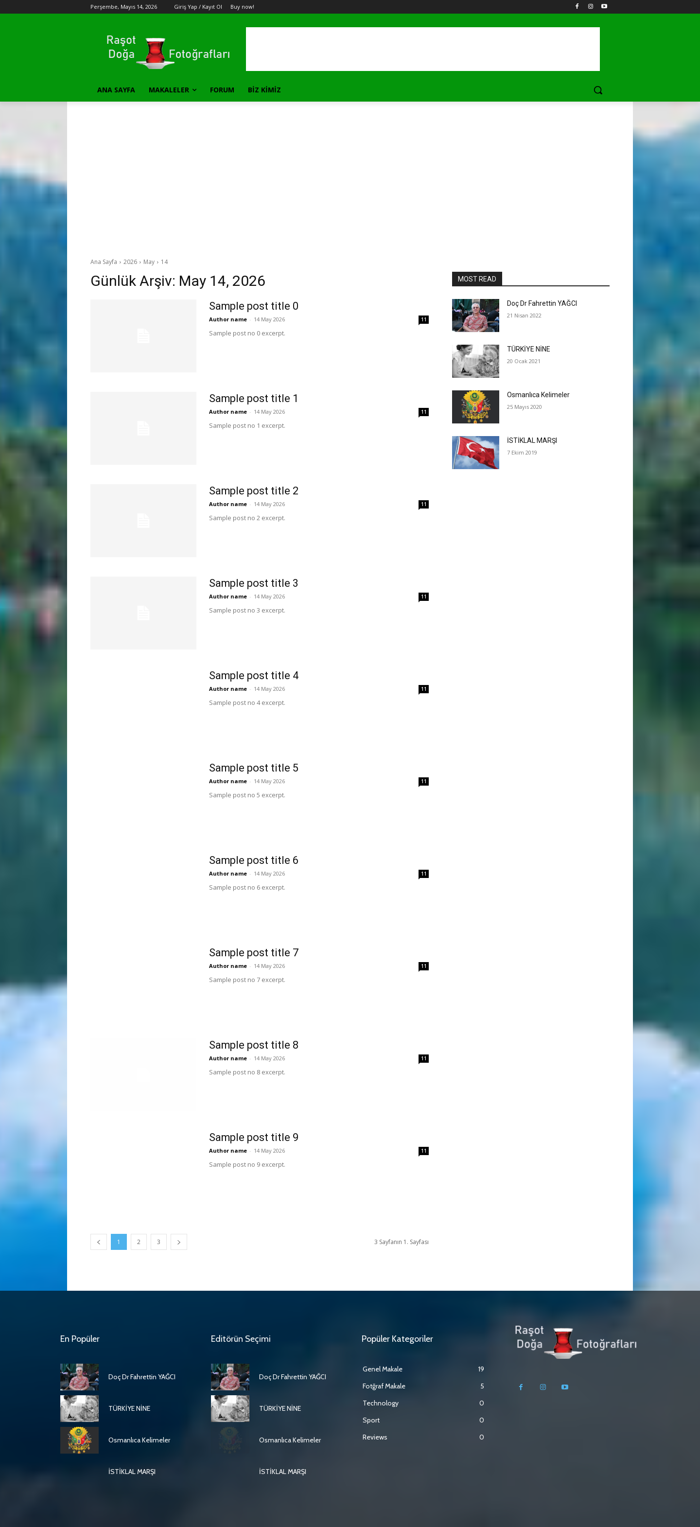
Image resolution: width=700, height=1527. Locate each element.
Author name (228, 319)
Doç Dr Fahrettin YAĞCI (542, 303)
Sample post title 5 (254, 768)
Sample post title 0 (254, 306)
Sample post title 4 (254, 675)
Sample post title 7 (254, 953)
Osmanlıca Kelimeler (538, 395)
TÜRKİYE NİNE (528, 349)
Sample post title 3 (254, 583)
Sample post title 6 (254, 860)
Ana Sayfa (103, 262)
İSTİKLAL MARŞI (532, 440)
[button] (598, 90)
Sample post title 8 (254, 1045)
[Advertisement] (350, 174)
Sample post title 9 (254, 1137)
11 (424, 319)
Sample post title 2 (254, 491)
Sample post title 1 (254, 398)
